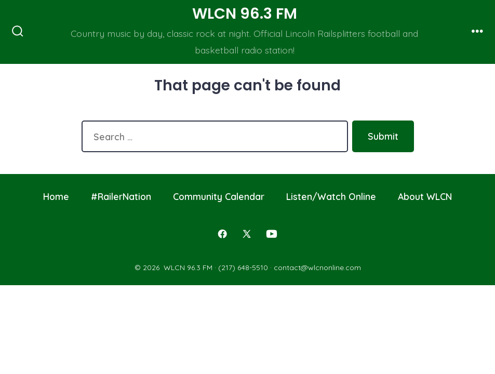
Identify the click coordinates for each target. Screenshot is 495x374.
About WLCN (425, 196)
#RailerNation (121, 196)
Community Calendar (218, 196)
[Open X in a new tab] (247, 233)
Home (56, 196)
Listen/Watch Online (331, 196)
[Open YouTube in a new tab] (271, 233)
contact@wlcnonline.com (317, 267)
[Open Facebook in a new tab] (222, 233)
